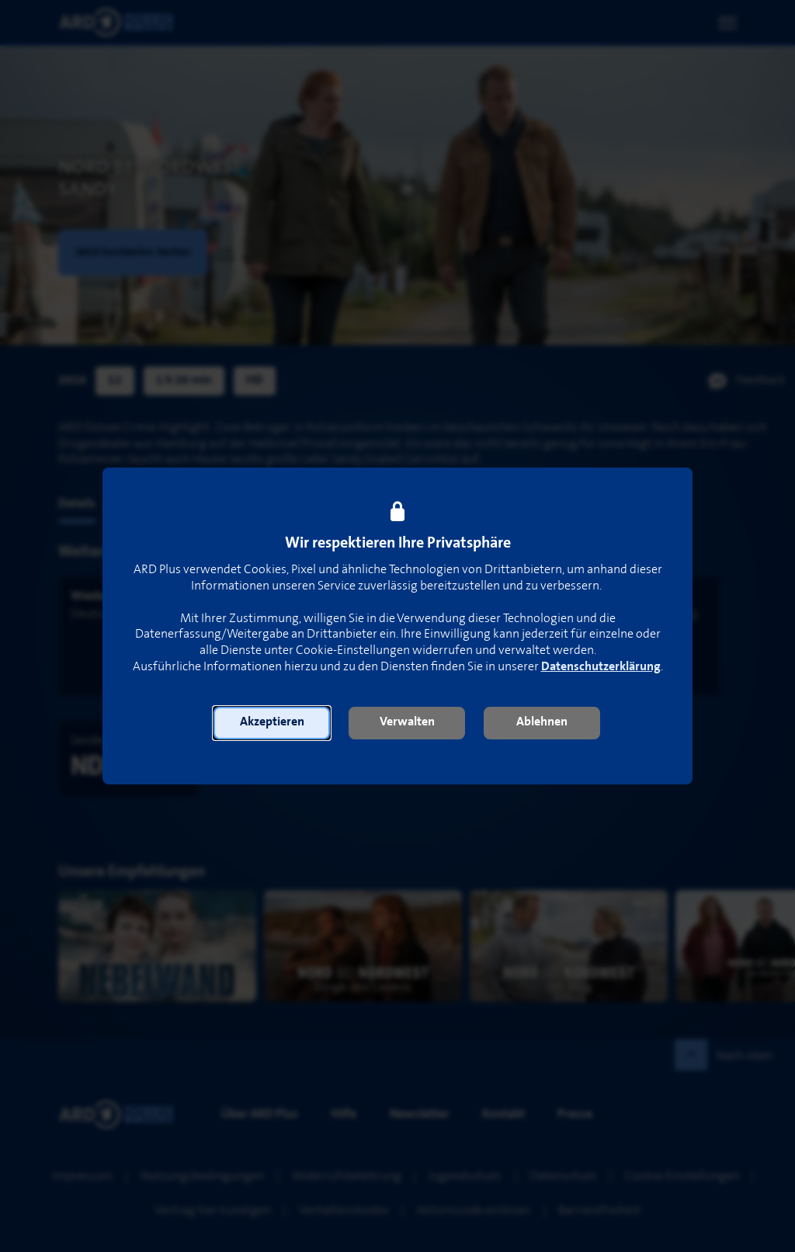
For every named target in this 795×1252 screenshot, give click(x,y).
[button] (272, 723)
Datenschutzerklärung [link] (601, 666)
